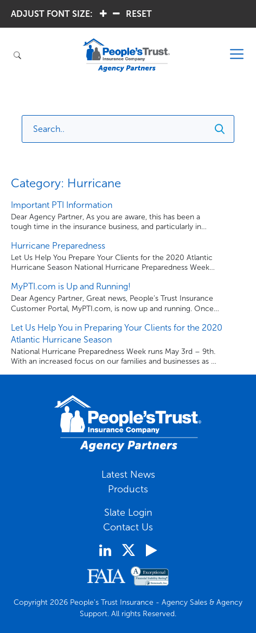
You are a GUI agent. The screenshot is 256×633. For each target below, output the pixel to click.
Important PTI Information (61, 205)
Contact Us (128, 527)
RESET (139, 14)
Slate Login (128, 512)
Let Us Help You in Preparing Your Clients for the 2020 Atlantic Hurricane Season (116, 333)
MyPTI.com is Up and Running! (71, 286)
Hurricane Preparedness (58, 245)
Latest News (128, 474)
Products (128, 489)
